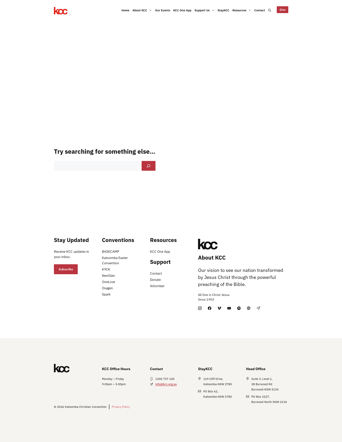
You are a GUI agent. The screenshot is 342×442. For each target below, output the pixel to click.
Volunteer (157, 286)
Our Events (162, 13)
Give (282, 10)
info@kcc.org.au (166, 384)
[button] (270, 10)
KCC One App (182, 13)
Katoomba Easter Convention (115, 260)
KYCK (106, 269)
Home (125, 10)
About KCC (143, 12)
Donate (155, 280)
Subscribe (66, 269)
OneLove (108, 282)
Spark (106, 294)
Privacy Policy (121, 407)
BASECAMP (110, 251)
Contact (259, 13)
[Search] (148, 166)
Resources (242, 12)
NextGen (108, 275)
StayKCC (223, 13)
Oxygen (107, 288)
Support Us (205, 12)
